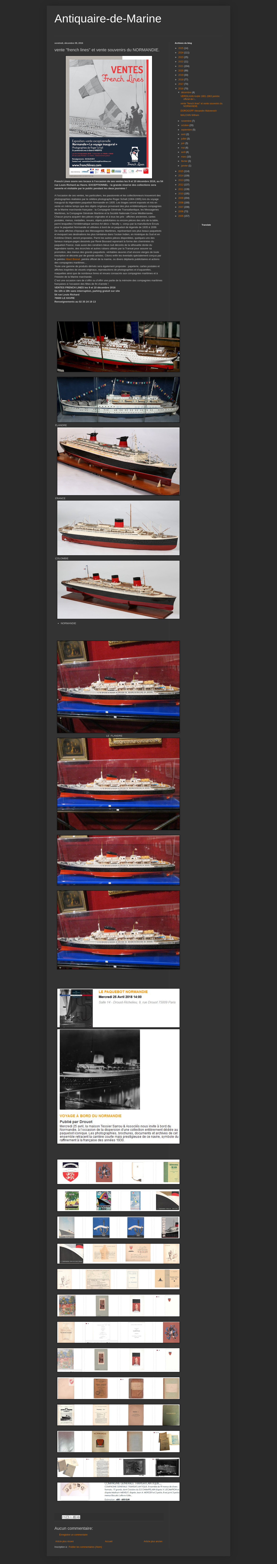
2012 (181, 184)
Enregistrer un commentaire (73, 1534)
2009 (181, 198)
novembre (186, 121)
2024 (181, 52)
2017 (181, 84)
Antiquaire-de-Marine (107, 18)
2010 (181, 193)
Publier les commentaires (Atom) (85, 1547)
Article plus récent (64, 1541)
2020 (181, 70)
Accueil (109, 1541)
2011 (181, 189)
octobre (185, 125)
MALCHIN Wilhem (190, 115)
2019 (181, 75)
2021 (181, 66)
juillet (184, 138)
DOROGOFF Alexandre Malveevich (199, 110)
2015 (181, 171)
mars (184, 156)
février (184, 161)
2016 (181, 88)
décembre (186, 92)
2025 (181, 48)
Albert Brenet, (73, 259)
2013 (181, 180)
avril (183, 152)
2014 (181, 175)
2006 (181, 211)
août (183, 134)
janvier (185, 165)
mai (183, 147)
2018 (181, 79)
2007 (181, 207)
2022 (181, 61)
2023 (181, 57)
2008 (181, 202)
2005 (181, 216)
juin (183, 143)
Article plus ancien (153, 1541)
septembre (187, 129)
